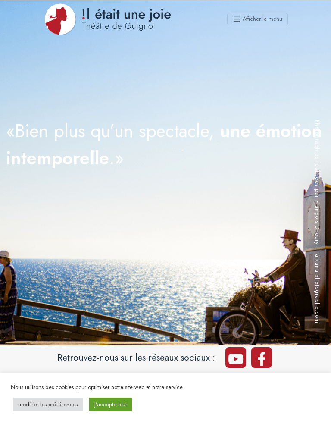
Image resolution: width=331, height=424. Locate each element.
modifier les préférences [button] (48, 404)
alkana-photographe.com (317, 288)
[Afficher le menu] (257, 19)
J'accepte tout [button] (110, 404)
